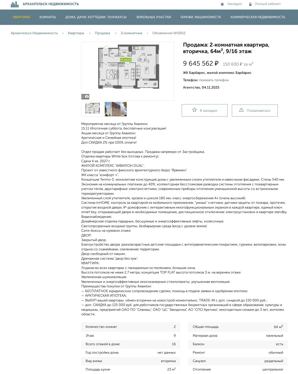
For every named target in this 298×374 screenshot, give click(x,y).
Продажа (103, 33)
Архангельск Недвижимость (34, 33)
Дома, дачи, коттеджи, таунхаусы (96, 17)
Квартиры (21, 17)
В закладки (204, 110)
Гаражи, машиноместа (200, 17)
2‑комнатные (131, 33)
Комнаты (48, 17)
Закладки (231, 4)
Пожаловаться (254, 110)
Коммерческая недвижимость (258, 17)
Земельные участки (153, 17)
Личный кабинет (265, 4)
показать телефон (214, 80)
